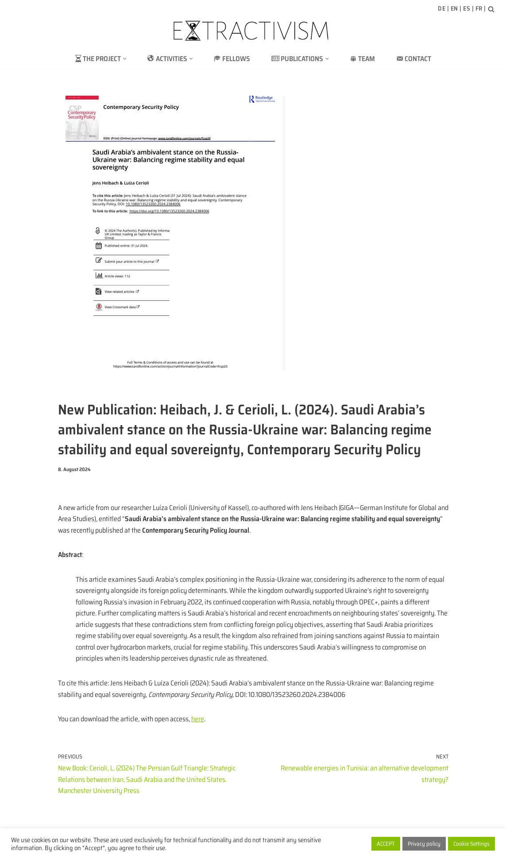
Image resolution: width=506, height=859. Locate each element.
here (200, 719)
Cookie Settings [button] (471, 843)
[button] (123, 58)
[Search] (491, 9)
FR (479, 8)
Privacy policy (424, 843)
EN (454, 8)
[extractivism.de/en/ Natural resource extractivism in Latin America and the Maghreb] (253, 31)
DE (441, 8)
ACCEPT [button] (386, 843)
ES (466, 8)
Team (362, 58)
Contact (414, 58)
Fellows (231, 58)
